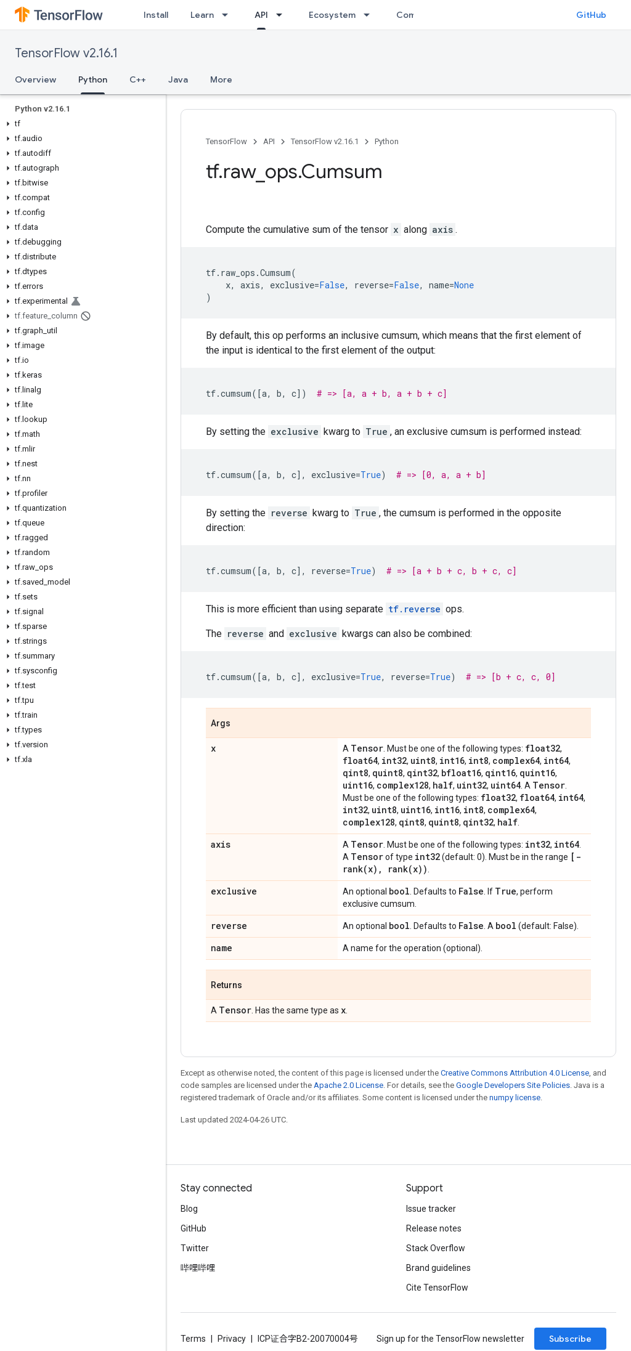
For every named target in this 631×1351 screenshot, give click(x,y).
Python (387, 141)
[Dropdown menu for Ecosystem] (370, 15)
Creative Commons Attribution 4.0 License (515, 1072)
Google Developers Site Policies (513, 1085)
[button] (80, 123)
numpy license (514, 1097)
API (269, 141)
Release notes (434, 1228)
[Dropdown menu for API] (283, 15)
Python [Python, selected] (92, 79)
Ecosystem (332, 14)
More (221, 79)
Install (156, 14)
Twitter (195, 1248)
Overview (35, 79)
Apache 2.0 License (348, 1085)
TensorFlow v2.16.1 (66, 53)
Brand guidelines (438, 1268)
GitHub (591, 14)
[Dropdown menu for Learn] (228, 15)
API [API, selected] (261, 14)
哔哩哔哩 (198, 1268)
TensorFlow (226, 141)
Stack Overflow (435, 1248)
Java (178, 79)
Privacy (232, 1339)
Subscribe (570, 1338)
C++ (137, 79)
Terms (193, 1339)
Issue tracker (431, 1209)
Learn (202, 14)
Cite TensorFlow (437, 1287)
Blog (189, 1209)
